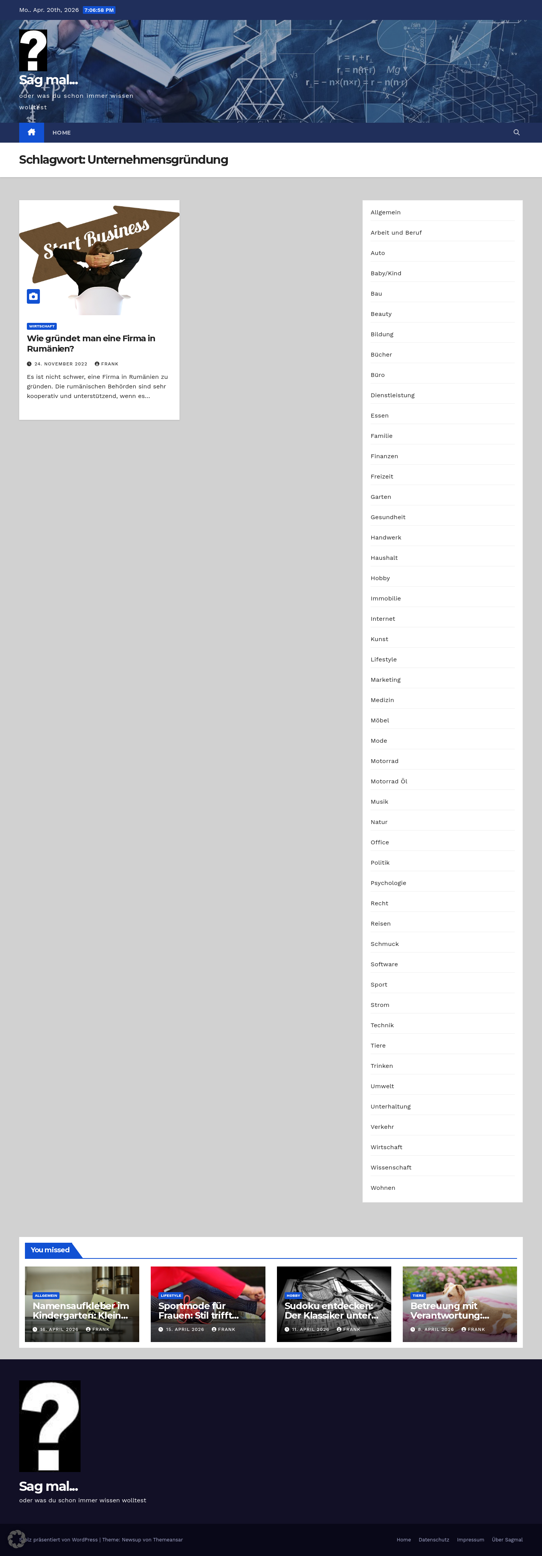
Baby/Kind (386, 273)
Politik (380, 862)
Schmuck (385, 943)
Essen (380, 415)
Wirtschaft (41, 326)
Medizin (382, 700)
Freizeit (382, 476)
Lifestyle (384, 659)
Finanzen (384, 456)
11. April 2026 (311, 1329)
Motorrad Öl (389, 781)
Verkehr (382, 1126)
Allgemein (386, 212)
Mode (379, 740)
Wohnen (383, 1187)
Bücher (381, 354)
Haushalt (384, 557)
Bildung (382, 334)
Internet (383, 618)
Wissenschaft (391, 1167)
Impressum (470, 1540)
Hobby (380, 578)
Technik (382, 1025)
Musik (379, 801)
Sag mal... (48, 80)
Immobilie (386, 598)
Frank (107, 364)
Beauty (381, 313)
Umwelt (382, 1086)
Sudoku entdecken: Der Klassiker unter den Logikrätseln (329, 1315)
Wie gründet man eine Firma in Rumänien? (91, 343)
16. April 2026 (60, 1329)
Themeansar (168, 1540)
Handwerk (386, 537)
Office (380, 842)
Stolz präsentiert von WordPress (59, 1540)
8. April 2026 (437, 1329)
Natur (379, 822)
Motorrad (385, 761)
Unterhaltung (390, 1106)
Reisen (381, 923)
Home (62, 132)
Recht (379, 903)
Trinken (382, 1065)
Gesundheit (388, 517)
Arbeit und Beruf (396, 232)
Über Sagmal (507, 1540)
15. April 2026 (186, 1329)
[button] (517, 132)
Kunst (379, 639)
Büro (378, 374)
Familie (381, 435)
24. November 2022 (62, 364)
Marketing (385, 679)
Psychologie (388, 883)
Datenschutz (433, 1540)
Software (384, 964)
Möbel (380, 720)
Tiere (378, 1045)
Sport (379, 984)
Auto (378, 253)
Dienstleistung (393, 395)
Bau (376, 293)
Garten (381, 496)
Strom (380, 1004)
